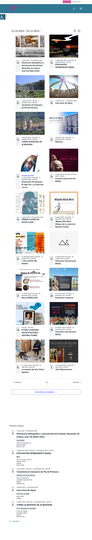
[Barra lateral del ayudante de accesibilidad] (2, 17)
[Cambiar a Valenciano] (76, 1)
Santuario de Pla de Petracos (26, 475)
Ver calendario (14, 521)
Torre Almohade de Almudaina (26, 508)
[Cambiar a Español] (67, 1)
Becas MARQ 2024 (30, 298)
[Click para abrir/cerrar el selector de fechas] (26, 31)
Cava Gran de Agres (64, 103)
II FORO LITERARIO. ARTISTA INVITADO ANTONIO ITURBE (30, 332)
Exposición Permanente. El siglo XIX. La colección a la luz (33, 184)
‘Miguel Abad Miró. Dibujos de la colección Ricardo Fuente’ (65, 224)
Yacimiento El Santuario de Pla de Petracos (38, 472)
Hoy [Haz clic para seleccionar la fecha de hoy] (47, 382)
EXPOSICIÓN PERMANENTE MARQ (34, 453)
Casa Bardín (21, 440)
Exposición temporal (64, 298)
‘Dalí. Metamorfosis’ (64, 369)
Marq (18, 457)
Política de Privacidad (41, 533)
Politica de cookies (61, 533)
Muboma (59, 142)
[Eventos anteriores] (17, 382)
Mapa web (25, 533)
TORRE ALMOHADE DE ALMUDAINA (34, 505)
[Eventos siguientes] (77, 382)
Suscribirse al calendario (44, 392)
